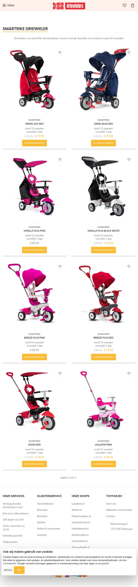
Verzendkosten (45, 503)
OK (19, 570)
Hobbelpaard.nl (80, 528)
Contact (110, 516)
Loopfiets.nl (78, 503)
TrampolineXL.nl (80, 547)
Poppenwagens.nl (81, 516)
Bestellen (42, 516)
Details (8, 570)
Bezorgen (42, 509)
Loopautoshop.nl (81, 522)
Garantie (42, 534)
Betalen (41, 522)
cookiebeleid (9, 563)
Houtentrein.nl (80, 540)
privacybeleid (102, 563)
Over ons (111, 503)
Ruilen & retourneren (48, 528)
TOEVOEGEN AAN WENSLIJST (60, 52)
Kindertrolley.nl (80, 534)
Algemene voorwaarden (119, 509)
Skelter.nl (77, 509)
